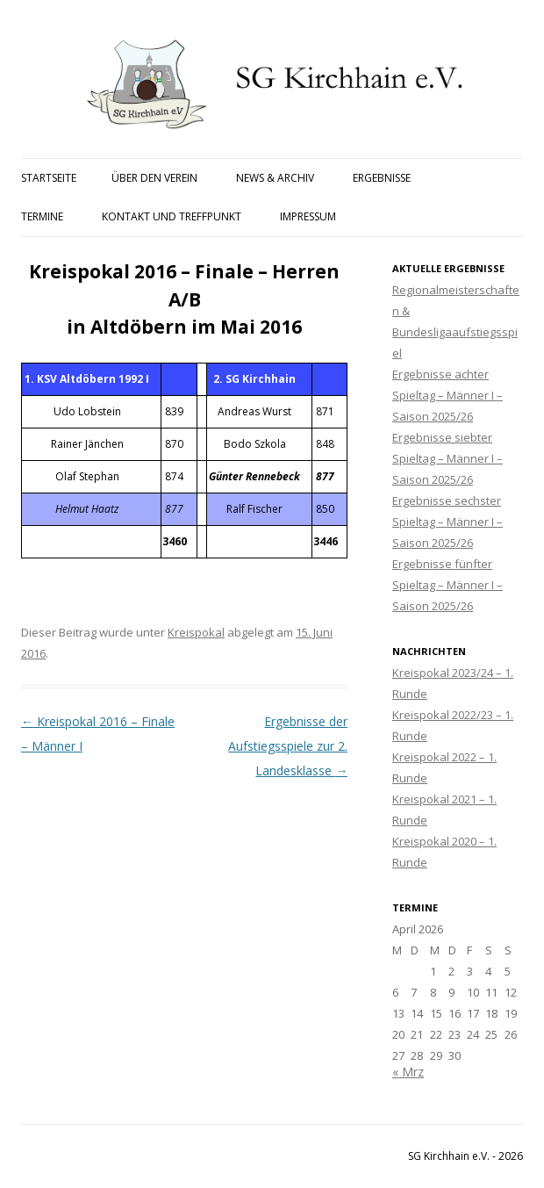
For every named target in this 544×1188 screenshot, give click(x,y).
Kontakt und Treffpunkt (171, 216)
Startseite (48, 177)
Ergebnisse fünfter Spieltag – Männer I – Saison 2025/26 (447, 585)
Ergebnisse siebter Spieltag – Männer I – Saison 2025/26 (447, 458)
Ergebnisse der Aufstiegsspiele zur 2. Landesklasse (287, 746)
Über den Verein (154, 177)
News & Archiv (275, 177)
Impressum (308, 216)
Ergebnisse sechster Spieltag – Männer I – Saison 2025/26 (447, 522)
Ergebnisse (382, 177)
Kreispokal (196, 632)
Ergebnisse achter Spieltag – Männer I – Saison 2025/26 (447, 395)
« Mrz (408, 1071)
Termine (42, 216)
